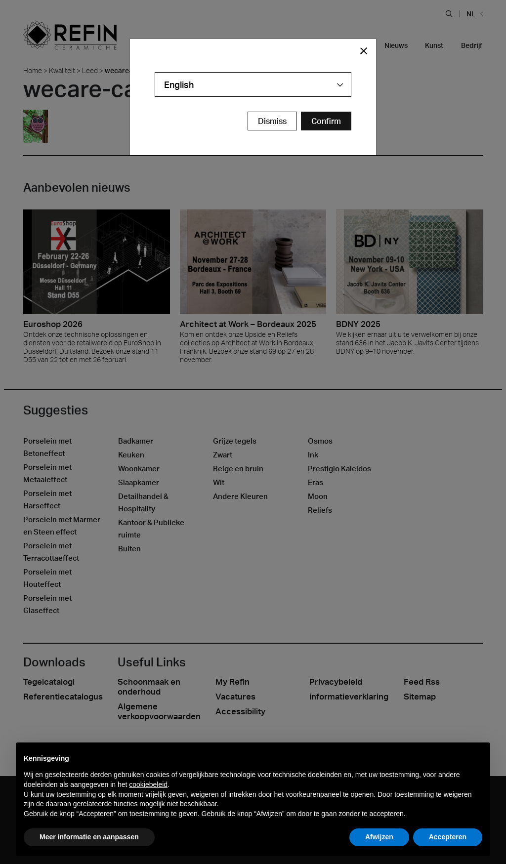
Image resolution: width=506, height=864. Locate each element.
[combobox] (253, 84)
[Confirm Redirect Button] (326, 121)
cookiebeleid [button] (148, 784)
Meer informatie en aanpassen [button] (89, 837)
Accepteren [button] (447, 837)
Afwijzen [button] (379, 837)
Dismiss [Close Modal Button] (272, 121)
